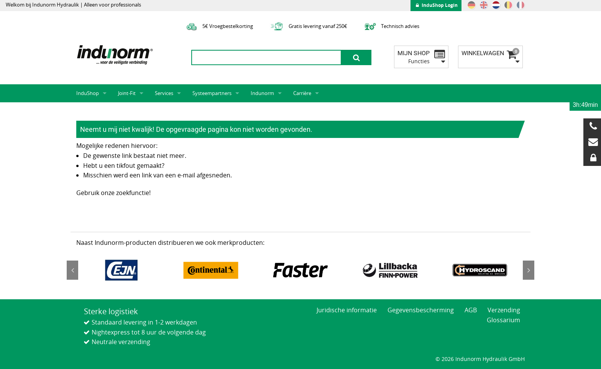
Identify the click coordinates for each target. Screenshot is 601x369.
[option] (121, 270)
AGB (471, 310)
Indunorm (262, 93)
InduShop (87, 93)
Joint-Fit (127, 93)
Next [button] (528, 270)
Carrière (302, 93)
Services (164, 93)
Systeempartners (212, 93)
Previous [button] (72, 270)
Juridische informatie (347, 310)
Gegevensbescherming (421, 310)
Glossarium (503, 320)
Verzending (504, 310)
